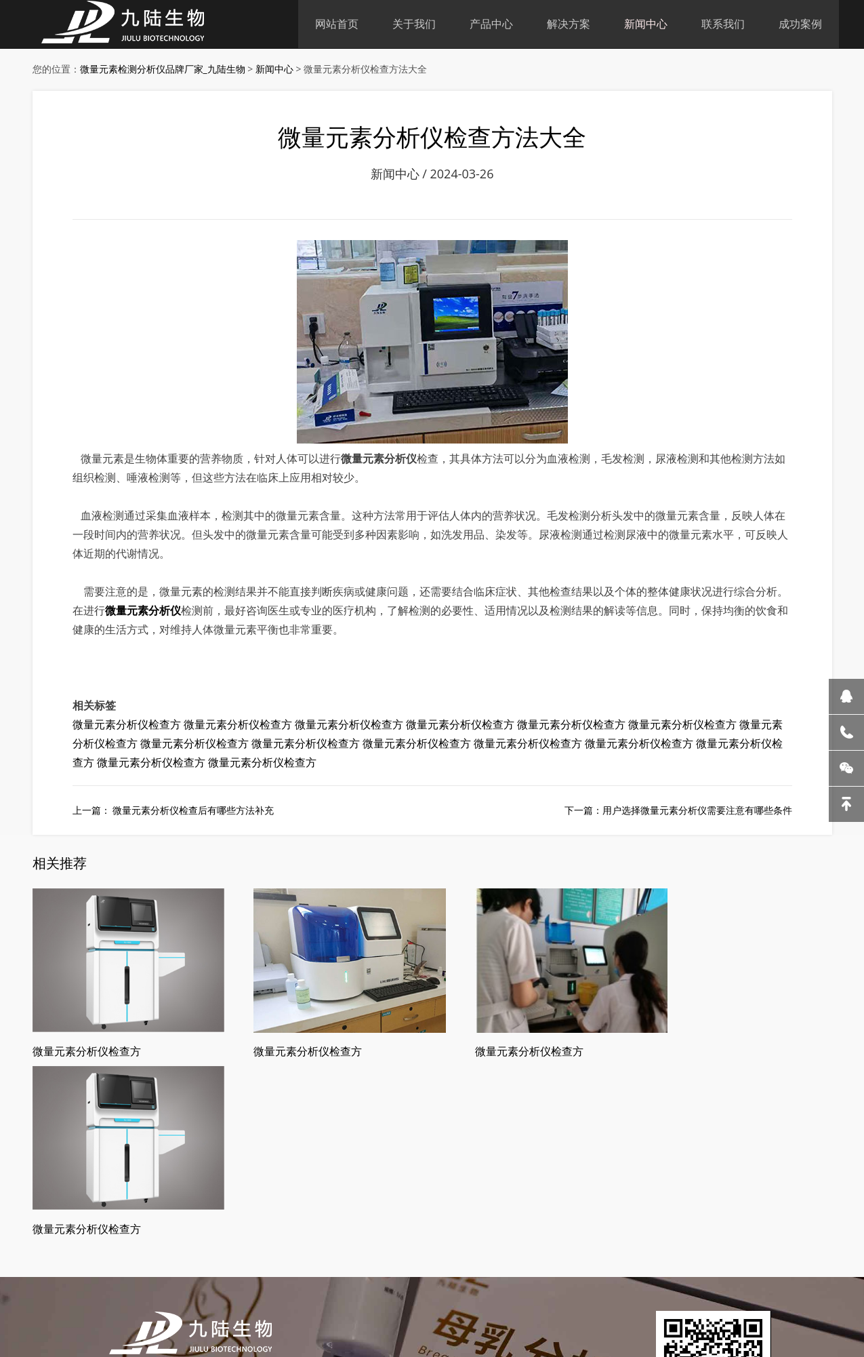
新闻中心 (645, 23)
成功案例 (800, 23)
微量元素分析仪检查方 (127, 729)
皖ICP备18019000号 (322, 1303)
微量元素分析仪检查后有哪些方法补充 (192, 814)
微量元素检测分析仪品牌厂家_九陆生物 (162, 69)
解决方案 (568, 23)
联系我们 (723, 23)
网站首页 (336, 23)
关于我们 (414, 23)
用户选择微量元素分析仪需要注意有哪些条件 (697, 814)
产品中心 (491, 23)
